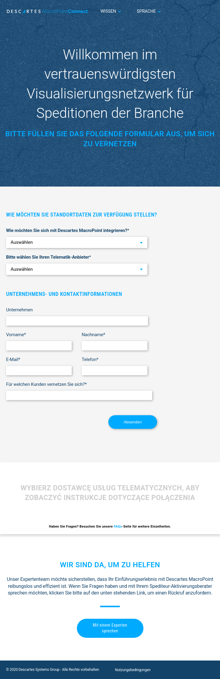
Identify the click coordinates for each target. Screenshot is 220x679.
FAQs (118, 526)
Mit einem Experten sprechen (110, 628)
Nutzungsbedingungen (133, 670)
